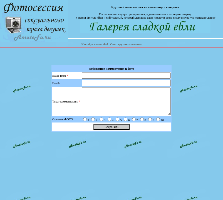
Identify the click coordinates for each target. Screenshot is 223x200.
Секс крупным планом (126, 44)
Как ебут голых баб (94, 44)
